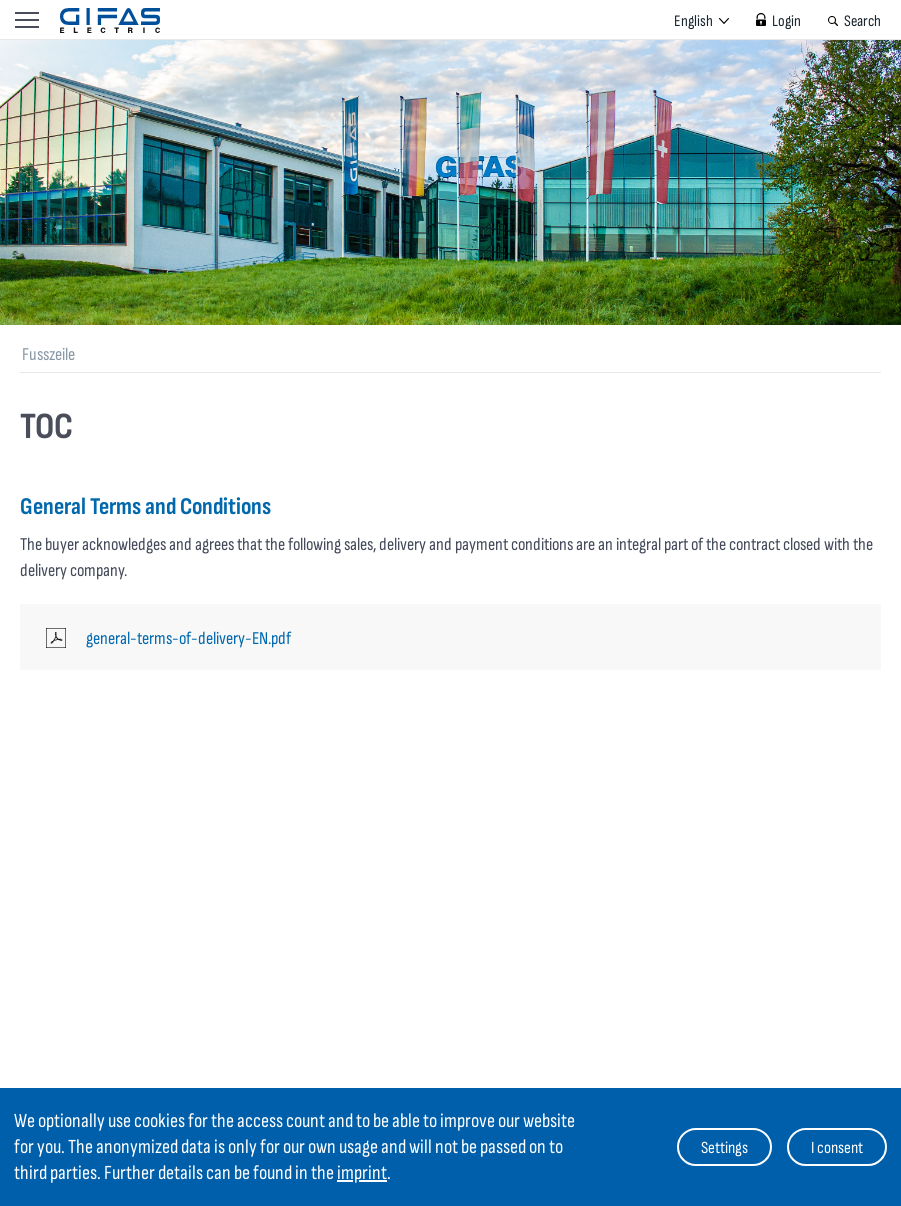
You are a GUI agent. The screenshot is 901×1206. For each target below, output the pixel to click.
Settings (724, 1148)
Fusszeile (48, 354)
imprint (362, 1173)
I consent (837, 1148)
